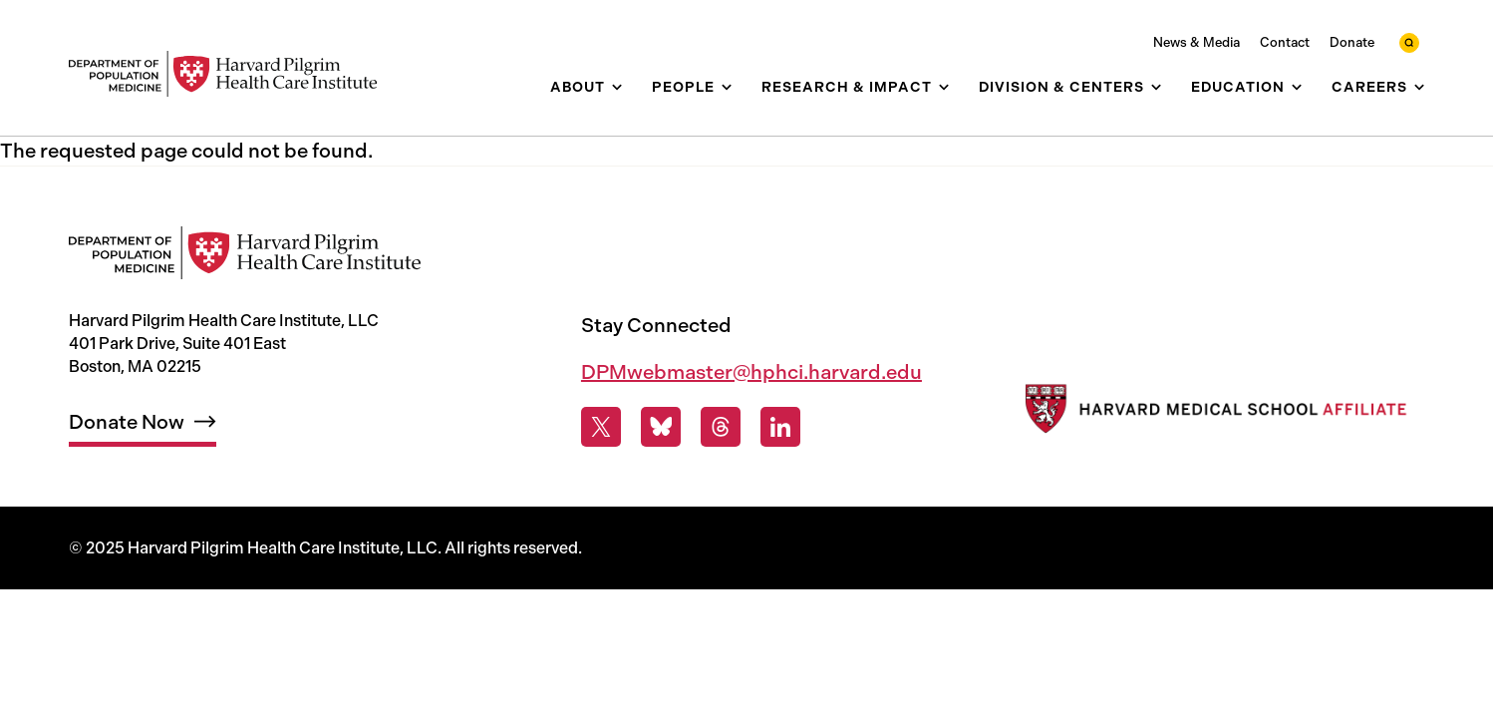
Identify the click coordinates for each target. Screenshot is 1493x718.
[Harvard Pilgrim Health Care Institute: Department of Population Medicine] (233, 74)
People (683, 87)
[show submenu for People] (727, 87)
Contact (1285, 42)
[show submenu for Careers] (1419, 87)
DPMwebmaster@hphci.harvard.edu (751, 372)
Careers (1369, 87)
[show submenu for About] (617, 87)
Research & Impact (846, 87)
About (577, 87)
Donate (1352, 42)
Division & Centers (1061, 87)
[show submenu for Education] (1297, 87)
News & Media (1196, 42)
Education (1238, 87)
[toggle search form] (1409, 43)
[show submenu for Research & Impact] (944, 87)
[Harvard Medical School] (1213, 413)
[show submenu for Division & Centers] (1156, 87)
